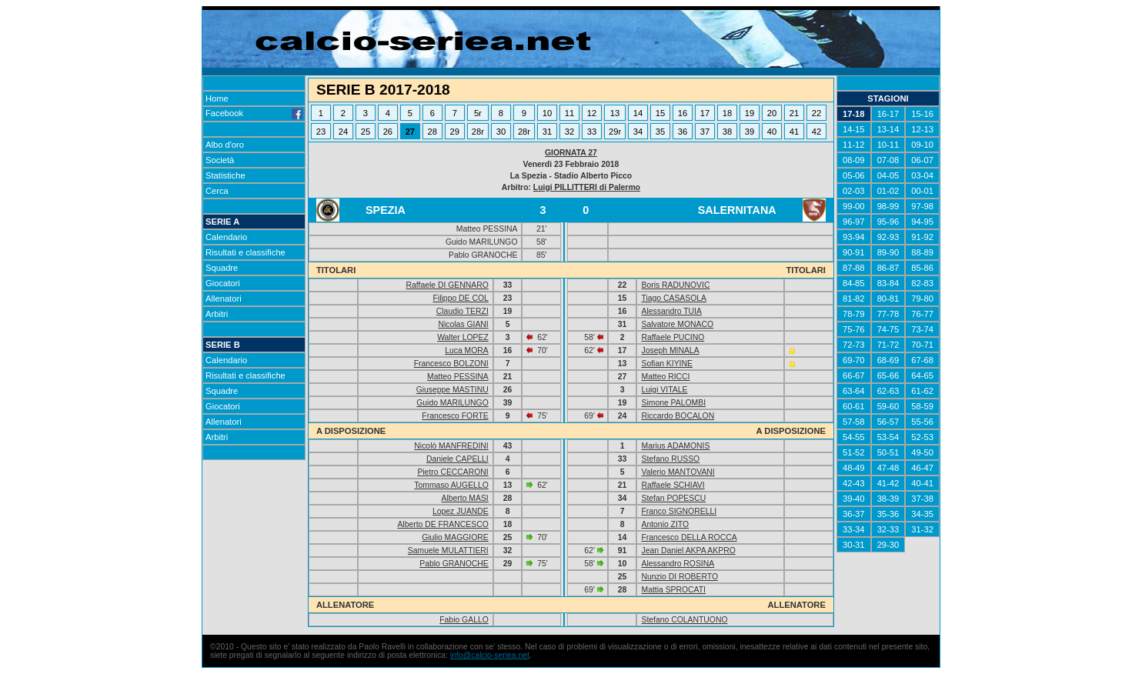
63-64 (854, 390)
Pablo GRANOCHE (454, 563)
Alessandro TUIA (671, 311)
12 (591, 113)
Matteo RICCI (665, 376)
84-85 (854, 283)
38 (727, 131)
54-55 (854, 437)
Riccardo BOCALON (677, 416)
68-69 (888, 360)
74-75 (888, 329)
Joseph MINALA (670, 350)
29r (615, 131)
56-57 (888, 421)
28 (432, 131)
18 (727, 113)
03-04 (922, 175)
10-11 (888, 144)
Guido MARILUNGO (452, 403)
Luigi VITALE (664, 389)
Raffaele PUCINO (672, 337)
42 (816, 131)
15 (660, 113)
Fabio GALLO (464, 620)
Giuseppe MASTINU (452, 389)
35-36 (888, 514)
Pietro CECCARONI (452, 472)
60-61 (854, 406)
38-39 (888, 498)
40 (771, 131)
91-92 (922, 237)
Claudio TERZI (462, 311)
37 (705, 131)
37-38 (922, 498)
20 (771, 113)
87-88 (854, 267)
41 (794, 131)
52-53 (922, 437)
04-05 (888, 175)
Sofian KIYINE (666, 363)
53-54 (888, 437)
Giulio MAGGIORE (455, 537)
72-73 (854, 344)
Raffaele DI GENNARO (447, 285)
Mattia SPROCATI (673, 590)
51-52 (854, 452)
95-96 (888, 221)
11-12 (854, 144)
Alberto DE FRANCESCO (442, 524)
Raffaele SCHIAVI (672, 485)
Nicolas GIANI (464, 324)
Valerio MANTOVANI (677, 472)
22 (816, 113)
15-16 (922, 113)
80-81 (888, 298)
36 (682, 131)
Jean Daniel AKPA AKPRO (688, 550)
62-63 (888, 390)
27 (410, 131)
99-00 (854, 206)
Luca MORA (467, 350)
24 (343, 131)
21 (794, 113)
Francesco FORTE (455, 416)
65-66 (888, 375)
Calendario (226, 237)
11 (569, 113)
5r (478, 113)
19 (749, 113)
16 (682, 113)
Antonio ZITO (665, 524)
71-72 (888, 344)
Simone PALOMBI (673, 403)
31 (547, 131)
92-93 (888, 237)
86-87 (888, 267)
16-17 (888, 113)
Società (219, 160)
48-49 (854, 467)
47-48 (888, 467)
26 (387, 131)
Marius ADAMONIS (675, 446)
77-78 (888, 314)
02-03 (854, 190)
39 (749, 131)
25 (365, 131)
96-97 (854, 221)
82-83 (922, 283)
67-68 (922, 360)
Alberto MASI (465, 498)
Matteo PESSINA (458, 376)
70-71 (922, 344)
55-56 (922, 421)
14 (638, 113)
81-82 (854, 298)
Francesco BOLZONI (451, 363)
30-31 (854, 544)
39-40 (854, 498)
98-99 (888, 206)
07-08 (888, 160)
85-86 (922, 267)
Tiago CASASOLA (673, 298)
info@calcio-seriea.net (489, 655)
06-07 (922, 160)
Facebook (253, 113)
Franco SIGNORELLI (678, 511)
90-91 (854, 252)
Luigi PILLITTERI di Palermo (586, 187)
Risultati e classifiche (245, 252)
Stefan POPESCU (673, 498)
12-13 (922, 129)
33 (591, 131)
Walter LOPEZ (463, 337)
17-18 (854, 113)
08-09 (854, 160)
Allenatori (223, 298)
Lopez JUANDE (460, 511)
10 (547, 113)
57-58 (854, 421)
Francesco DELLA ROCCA (688, 537)
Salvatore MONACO (677, 324)
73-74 (922, 329)
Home (217, 98)
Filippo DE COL (461, 298)
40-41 (922, 483)
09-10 (922, 144)
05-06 (854, 175)
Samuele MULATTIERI (448, 550)
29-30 (888, 544)
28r (478, 131)
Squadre (221, 267)
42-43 (854, 483)
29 (454, 131)
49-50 (922, 452)
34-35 (922, 514)
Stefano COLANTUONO (684, 620)
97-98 (922, 206)
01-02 (888, 190)
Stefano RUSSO (670, 459)
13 (614, 113)
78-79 (854, 314)
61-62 (922, 390)
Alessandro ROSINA (677, 563)
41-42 (888, 483)
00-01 (922, 190)
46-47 (922, 467)
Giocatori (222, 283)
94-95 (922, 221)
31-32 (922, 529)
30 (501, 131)
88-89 (922, 252)
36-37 (854, 514)
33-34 (854, 529)
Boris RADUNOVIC (675, 285)
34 (638, 131)
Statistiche (225, 175)
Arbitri (216, 314)
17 (705, 113)
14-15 (854, 129)
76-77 (922, 314)
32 (569, 131)
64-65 (922, 375)
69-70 (854, 360)
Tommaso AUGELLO (451, 485)
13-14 (888, 129)
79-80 (922, 298)
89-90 (888, 252)
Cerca (217, 190)
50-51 (888, 452)
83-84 (888, 283)
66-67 (854, 375)
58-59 (922, 406)
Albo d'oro (224, 144)
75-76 (854, 329)
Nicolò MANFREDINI (451, 446)
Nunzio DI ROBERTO (679, 576)
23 (321, 131)
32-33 (888, 529)
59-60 (888, 406)
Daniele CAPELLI (457, 459)
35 (660, 131)
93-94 (854, 237)
